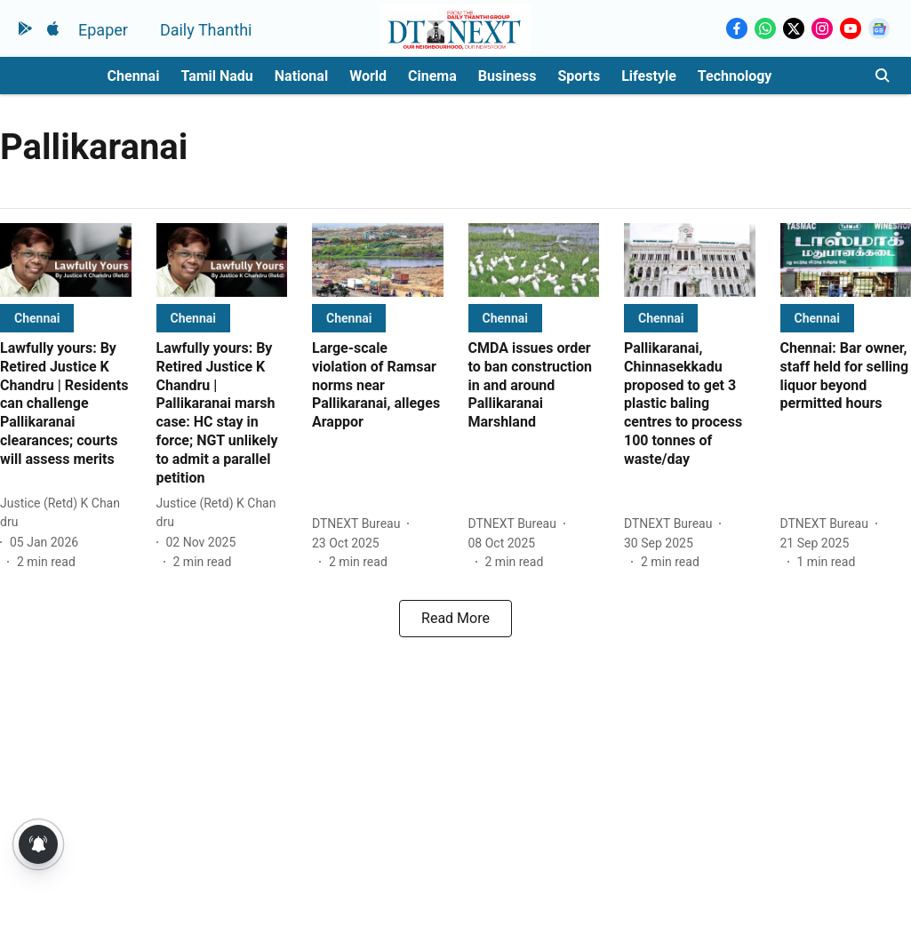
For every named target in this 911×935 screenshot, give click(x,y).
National (301, 76)
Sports (578, 76)
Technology (735, 76)
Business (507, 76)
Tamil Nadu (216, 76)
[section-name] (37, 317)
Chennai (134, 76)
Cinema (432, 76)
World (368, 76)
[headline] (66, 404)
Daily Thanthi (206, 29)
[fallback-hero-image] (66, 260)
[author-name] (66, 512)
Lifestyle (648, 76)
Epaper (103, 29)
